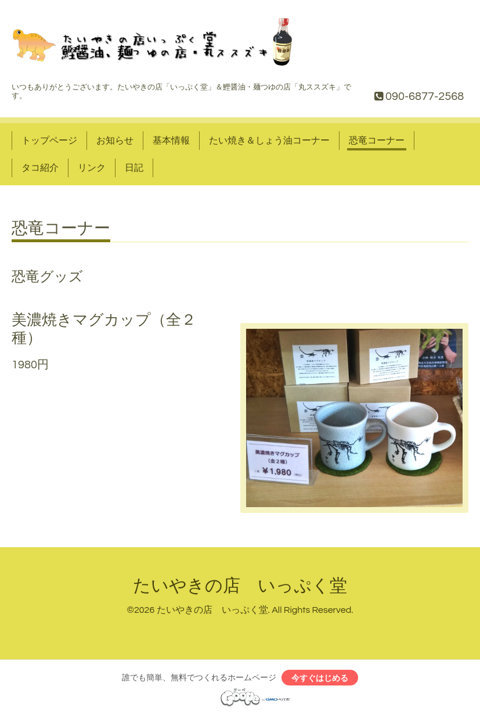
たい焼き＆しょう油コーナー (269, 140)
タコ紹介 (40, 168)
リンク (92, 168)
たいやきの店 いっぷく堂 (240, 586)
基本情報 (171, 140)
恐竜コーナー (377, 140)
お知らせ (114, 140)
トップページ (49, 140)
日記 (134, 168)
